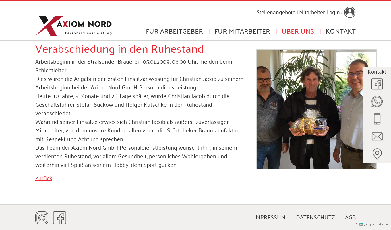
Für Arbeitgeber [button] (174, 31)
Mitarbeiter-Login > (327, 12)
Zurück (43, 177)
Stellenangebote (276, 12)
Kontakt (341, 31)
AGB (350, 216)
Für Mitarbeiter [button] (242, 31)
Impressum (270, 216)
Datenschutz (315, 216)
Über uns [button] (298, 31)
